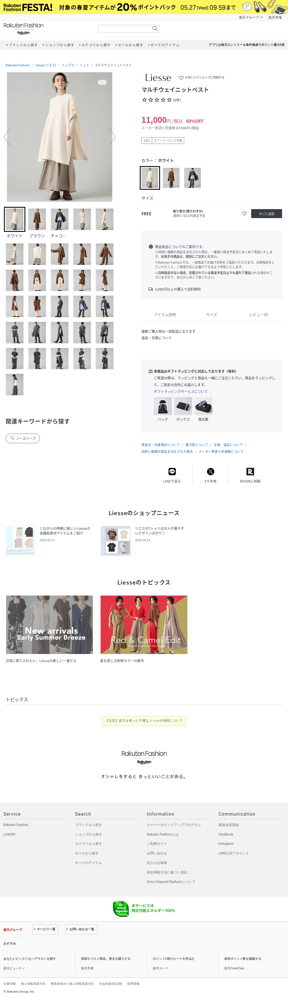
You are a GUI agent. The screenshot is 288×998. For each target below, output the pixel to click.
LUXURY (9, 834)
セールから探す (87, 853)
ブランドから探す (88, 825)
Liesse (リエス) (45, 65)
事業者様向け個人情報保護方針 (72, 984)
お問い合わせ (157, 853)
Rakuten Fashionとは (163, 834)
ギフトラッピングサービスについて (181, 391)
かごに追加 (266, 213)
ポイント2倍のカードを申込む (174, 959)
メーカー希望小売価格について (221, 451)
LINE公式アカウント (234, 853)
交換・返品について (228, 444)
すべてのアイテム (88, 863)
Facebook (226, 834)
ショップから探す (88, 834)
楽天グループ (249, 17)
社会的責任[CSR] (110, 984)
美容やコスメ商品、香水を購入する (105, 959)
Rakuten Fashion (47, 28)
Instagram (226, 844)
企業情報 (9, 984)
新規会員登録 (229, 825)
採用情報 (133, 984)
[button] (7, 137)
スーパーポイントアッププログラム (174, 825)
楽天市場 (275, 17)
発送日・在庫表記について (160, 444)
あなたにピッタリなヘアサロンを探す (29, 959)
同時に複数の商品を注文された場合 (167, 451)
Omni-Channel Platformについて (171, 882)
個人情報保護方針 (33, 984)
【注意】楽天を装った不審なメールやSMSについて (144, 721)
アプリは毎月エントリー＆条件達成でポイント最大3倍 (247, 45)
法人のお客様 (157, 863)
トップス (68, 65)
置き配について (197, 444)
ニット (84, 65)
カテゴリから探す (88, 844)
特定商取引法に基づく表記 (167, 872)
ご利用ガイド (157, 844)
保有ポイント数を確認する (242, 959)
